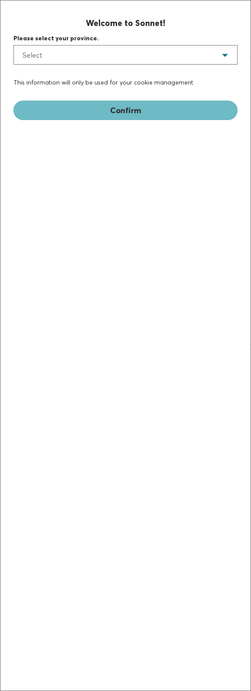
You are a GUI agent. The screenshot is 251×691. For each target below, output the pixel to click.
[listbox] (125, 55)
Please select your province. (56, 38)
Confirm (125, 110)
